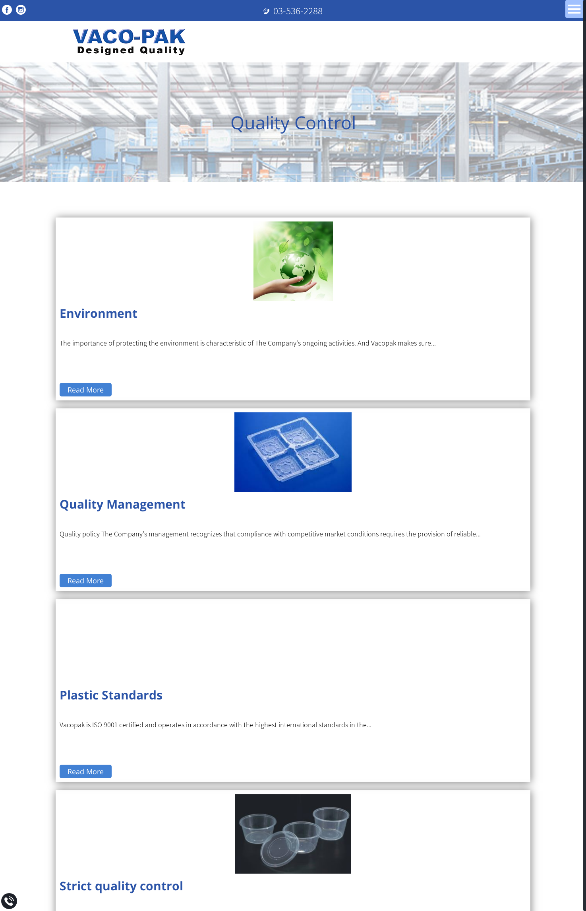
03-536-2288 (298, 10)
